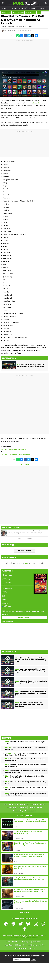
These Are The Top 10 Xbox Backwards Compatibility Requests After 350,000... (24, 777)
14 (11, 685)
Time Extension (37, 942)
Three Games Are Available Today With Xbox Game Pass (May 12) (26, 788)
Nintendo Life (16, 942)
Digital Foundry (9, 945)
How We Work (24, 804)
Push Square (26, 942)
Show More (24, 912)
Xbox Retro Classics (18, 12)
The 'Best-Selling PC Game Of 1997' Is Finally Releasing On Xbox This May (25, 765)
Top (5, 804)
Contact (42, 804)
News (3, 12)
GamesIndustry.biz (20, 948)
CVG (29, 948)
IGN (29, 945)
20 (28, 464)
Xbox (8, 12)
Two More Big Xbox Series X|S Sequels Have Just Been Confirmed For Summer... (25, 794)
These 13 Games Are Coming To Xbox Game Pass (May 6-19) (25, 782)
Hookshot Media (12, 935)
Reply (29, 538)
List (39, 12)
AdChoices (14, 937)
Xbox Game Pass (30, 12)
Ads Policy (32, 808)
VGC (43, 945)
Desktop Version (30, 811)
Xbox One (10, 584)
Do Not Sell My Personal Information (28, 937)
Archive (39, 808)
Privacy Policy (11, 808)
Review (15, 454)
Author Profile (20, 538)
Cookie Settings (18, 811)
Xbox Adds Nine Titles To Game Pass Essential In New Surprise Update (25, 760)
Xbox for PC (5, 584)
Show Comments (24, 551)
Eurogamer (36, 945)
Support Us (34, 804)
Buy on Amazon (24, 618)
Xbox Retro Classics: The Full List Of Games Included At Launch (22, 19)
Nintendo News (21, 945)
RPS (34, 948)
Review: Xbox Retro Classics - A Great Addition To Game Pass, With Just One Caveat (23, 611)
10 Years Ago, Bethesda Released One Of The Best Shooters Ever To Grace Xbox (25, 754)
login (26, 563)
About (11, 804)
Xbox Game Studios (7, 588)
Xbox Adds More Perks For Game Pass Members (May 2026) (25, 742)
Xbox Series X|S (6, 580)
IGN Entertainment (28, 935)
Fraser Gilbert (11, 31)
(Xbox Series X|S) (13, 449)
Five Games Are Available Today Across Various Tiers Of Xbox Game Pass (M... (26, 771)
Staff (16, 804)
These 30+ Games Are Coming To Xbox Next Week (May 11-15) (25, 748)
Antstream (4, 592)
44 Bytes (42, 935)
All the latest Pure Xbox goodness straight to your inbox (24, 955)
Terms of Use (22, 808)
